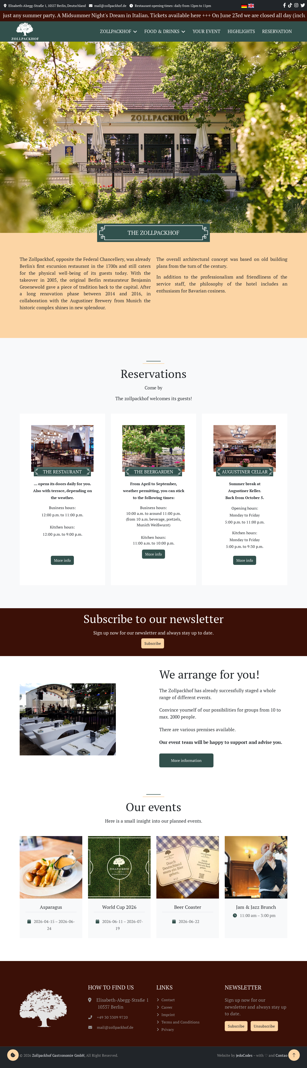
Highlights (241, 31)
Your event (206, 31)
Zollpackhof (115, 31)
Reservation (277, 31)
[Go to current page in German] (244, 5)
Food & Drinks (161, 31)
